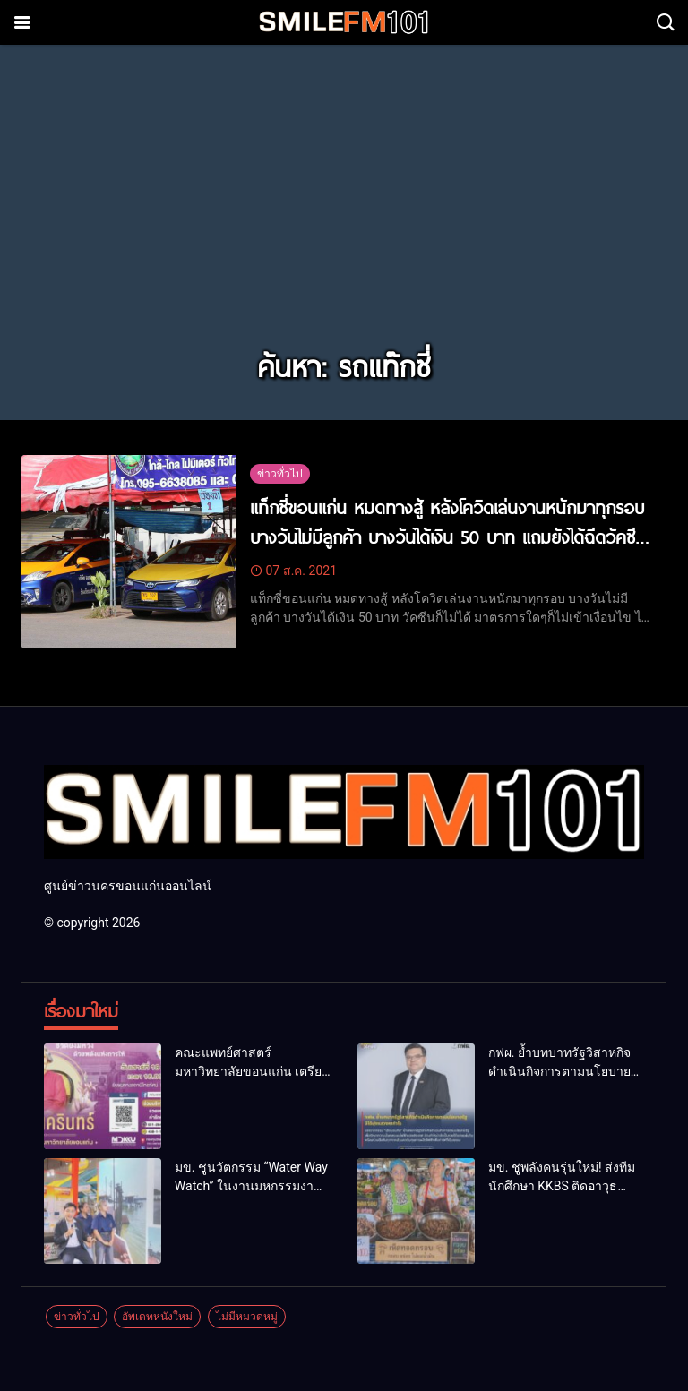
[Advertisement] (344, 207)
